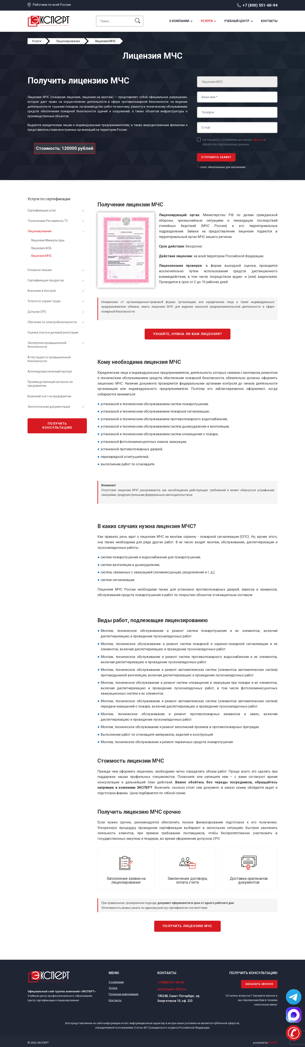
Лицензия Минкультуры (47, 240)
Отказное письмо (40, 270)
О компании (179, 21)
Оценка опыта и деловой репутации (53, 332)
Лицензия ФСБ (41, 248)
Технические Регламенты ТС (48, 220)
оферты (257, 139)
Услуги (207, 21)
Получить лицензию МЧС (187, 926)
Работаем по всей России (52, 5)
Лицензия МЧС (41, 255)
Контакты (269, 21)
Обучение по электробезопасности (52, 322)
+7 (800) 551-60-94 (260, 5)
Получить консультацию (57, 426)
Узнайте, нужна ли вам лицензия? (187, 334)
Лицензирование (40, 231)
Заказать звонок (259, 984)
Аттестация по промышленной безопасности (49, 359)
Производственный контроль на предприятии (50, 383)
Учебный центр (237, 21)
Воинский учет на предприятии (49, 396)
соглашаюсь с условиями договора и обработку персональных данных (233, 142)
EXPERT (272, 1042)
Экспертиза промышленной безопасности (47, 344)
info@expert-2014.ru (171, 989)
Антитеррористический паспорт (50, 371)
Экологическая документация (49, 406)
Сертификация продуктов (46, 280)
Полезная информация (123, 994)
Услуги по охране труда (44, 301)
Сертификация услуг (42, 210)
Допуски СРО (37, 311)
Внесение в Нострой (42, 290)
